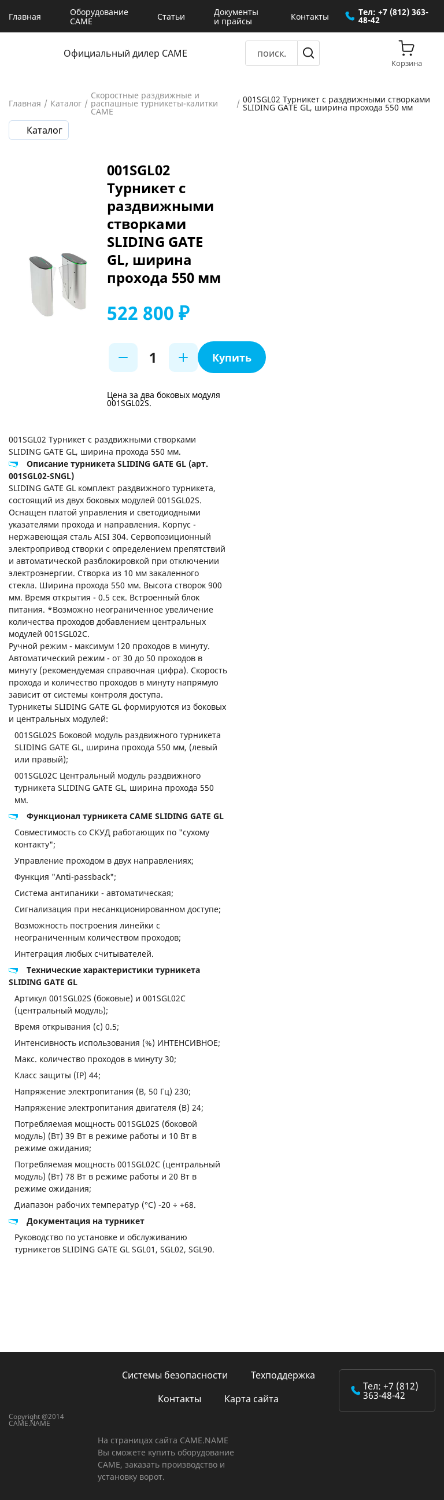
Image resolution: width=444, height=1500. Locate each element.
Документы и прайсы (236, 16)
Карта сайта (251, 1398)
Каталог (66, 103)
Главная (25, 16)
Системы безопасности (175, 1375)
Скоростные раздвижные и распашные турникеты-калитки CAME (154, 103)
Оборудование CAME (99, 16)
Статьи (171, 16)
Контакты (310, 16)
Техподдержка (283, 1375)
